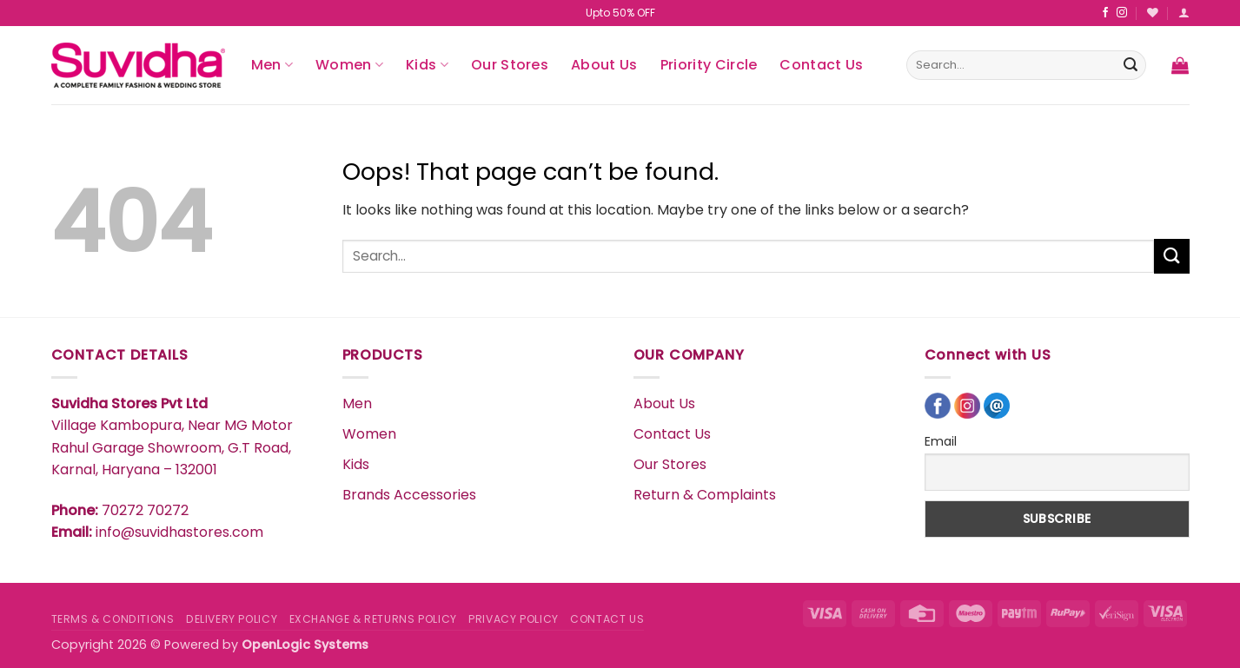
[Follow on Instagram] (1122, 13)
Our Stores (509, 65)
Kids (427, 65)
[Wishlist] (1152, 12)
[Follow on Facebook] (1105, 13)
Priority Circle (709, 65)
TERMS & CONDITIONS (113, 619)
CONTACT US (607, 619)
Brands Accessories (409, 495)
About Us (604, 65)
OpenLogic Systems (305, 644)
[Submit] (1130, 65)
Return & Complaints (704, 495)
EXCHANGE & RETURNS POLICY (373, 619)
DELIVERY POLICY (231, 619)
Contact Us (821, 65)
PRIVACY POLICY (513, 619)
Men (272, 65)
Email (941, 441)
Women (349, 65)
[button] (1184, 12)
